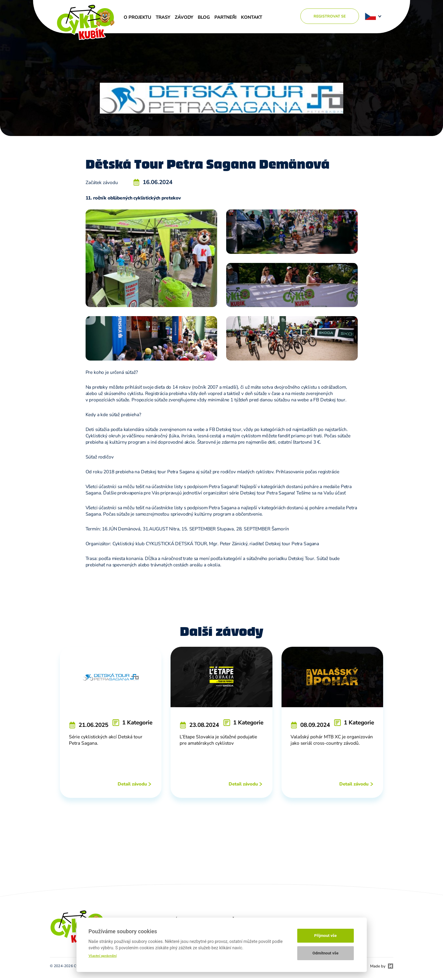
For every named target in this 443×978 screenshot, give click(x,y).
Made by (378, 966)
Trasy (163, 17)
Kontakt (251, 17)
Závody (184, 17)
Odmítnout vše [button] (325, 953)
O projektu (137, 17)
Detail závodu (132, 784)
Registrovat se (330, 16)
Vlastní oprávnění (103, 956)
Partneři (225, 17)
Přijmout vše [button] (325, 935)
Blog (204, 17)
